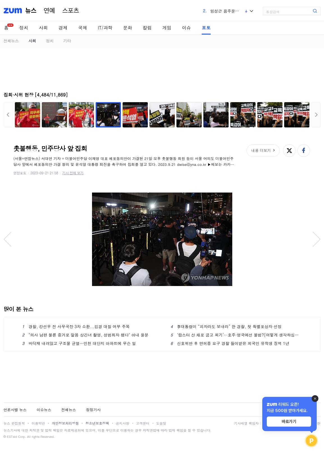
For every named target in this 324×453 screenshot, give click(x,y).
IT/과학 (105, 27)
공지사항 (122, 423)
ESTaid (12, 436)
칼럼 (147, 27)
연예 (49, 10)
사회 (43, 27)
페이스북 (303, 150)
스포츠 (70, 10)
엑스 (289, 150)
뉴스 (30, 10)
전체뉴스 (11, 41)
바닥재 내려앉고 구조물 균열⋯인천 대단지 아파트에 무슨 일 (79, 343)
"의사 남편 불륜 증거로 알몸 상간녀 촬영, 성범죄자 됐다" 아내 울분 (85, 335)
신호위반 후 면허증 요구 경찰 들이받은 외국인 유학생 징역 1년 (230, 343)
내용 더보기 (261, 150)
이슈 (186, 27)
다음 (316, 114)
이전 (8, 114)
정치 (23, 27)
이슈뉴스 (44, 409)
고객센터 (143, 423)
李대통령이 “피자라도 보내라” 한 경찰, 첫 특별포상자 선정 (226, 326)
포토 (206, 27)
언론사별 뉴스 (15, 409)
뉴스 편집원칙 (14, 423)
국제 (82, 27)
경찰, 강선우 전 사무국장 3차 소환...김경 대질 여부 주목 (76, 326)
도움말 (161, 423)
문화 (127, 27)
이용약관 (38, 423)
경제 (63, 27)
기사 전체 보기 (73, 172)
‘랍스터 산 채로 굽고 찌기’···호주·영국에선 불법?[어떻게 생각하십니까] (236, 335)
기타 (67, 41)
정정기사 (93, 409)
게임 (166, 27)
